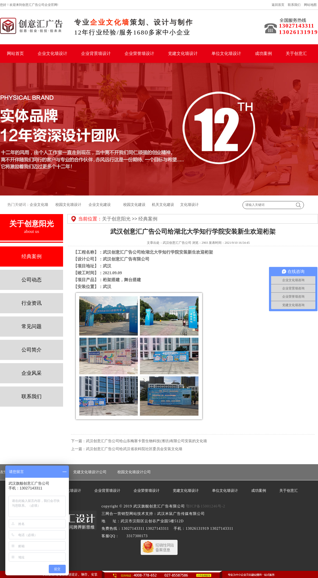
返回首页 (278, 5)
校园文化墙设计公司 (134, 472)
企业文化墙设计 (52, 53)
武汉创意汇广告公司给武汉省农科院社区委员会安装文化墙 (134, 449)
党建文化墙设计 (183, 53)
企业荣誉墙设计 (139, 53)
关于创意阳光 (116, 218)
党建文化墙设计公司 (90, 472)
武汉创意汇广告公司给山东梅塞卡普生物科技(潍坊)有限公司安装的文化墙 (146, 441)
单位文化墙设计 (226, 53)
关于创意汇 (296, 53)
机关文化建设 (162, 205)
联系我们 (294, 5)
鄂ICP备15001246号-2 (205, 506)
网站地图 (310, 5)
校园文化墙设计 (68, 205)
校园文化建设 (134, 205)
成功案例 (263, 53)
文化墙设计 (189, 205)
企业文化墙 (39, 205)
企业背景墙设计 (96, 53)
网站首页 (15, 53)
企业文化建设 (100, 205)
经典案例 (147, 218)
